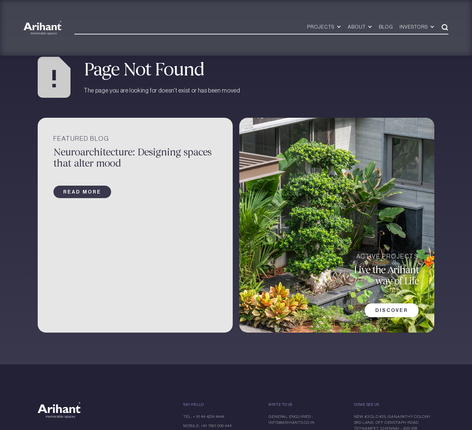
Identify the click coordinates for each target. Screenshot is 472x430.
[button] (324, 27)
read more (82, 192)
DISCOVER (391, 310)
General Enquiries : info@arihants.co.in (291, 419)
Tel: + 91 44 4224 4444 (204, 416)
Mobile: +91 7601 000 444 (207, 425)
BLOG (386, 27)
